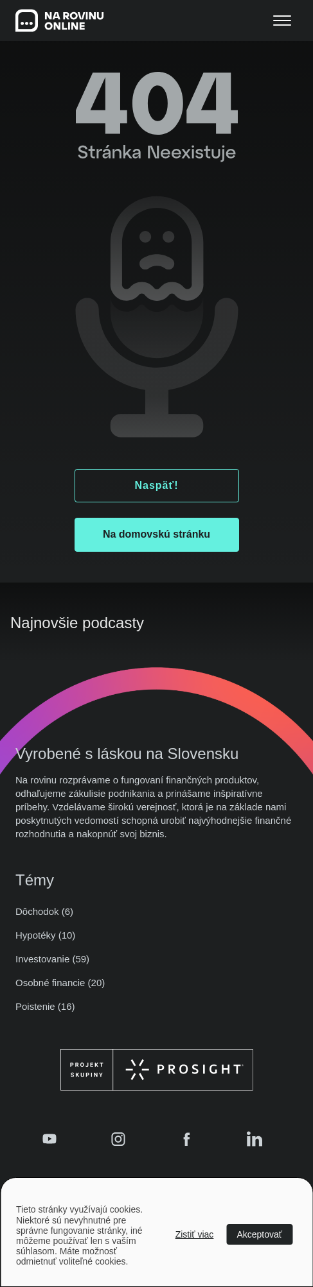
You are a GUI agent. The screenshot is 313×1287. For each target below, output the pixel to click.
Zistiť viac (194, 1234)
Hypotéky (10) (45, 935)
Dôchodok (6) (44, 911)
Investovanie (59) (52, 958)
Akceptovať (259, 1234)
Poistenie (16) (45, 1006)
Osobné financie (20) (60, 982)
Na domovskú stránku (156, 534)
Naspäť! (156, 485)
